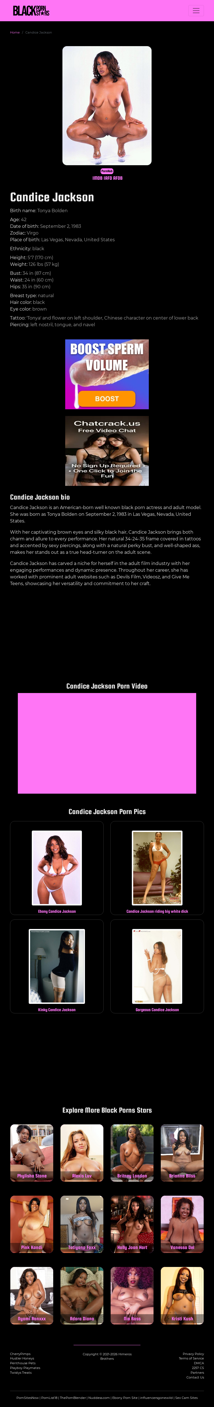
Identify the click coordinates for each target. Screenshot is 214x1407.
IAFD (108, 178)
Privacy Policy (193, 1354)
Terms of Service (191, 1358)
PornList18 (49, 1398)
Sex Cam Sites (186, 1398)
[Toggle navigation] (196, 10)
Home (15, 32)
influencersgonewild (156, 1398)
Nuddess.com (99, 1398)
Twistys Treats (20, 1373)
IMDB (98, 178)
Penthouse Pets (22, 1363)
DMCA (199, 1363)
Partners (197, 1373)
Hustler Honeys (22, 1358)
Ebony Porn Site (125, 1398)
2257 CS (198, 1368)
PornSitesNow (27, 1398)
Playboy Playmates (25, 1368)
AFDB (118, 178)
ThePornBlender (73, 1398)
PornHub (107, 171)
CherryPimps (20, 1354)
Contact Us (195, 1377)
